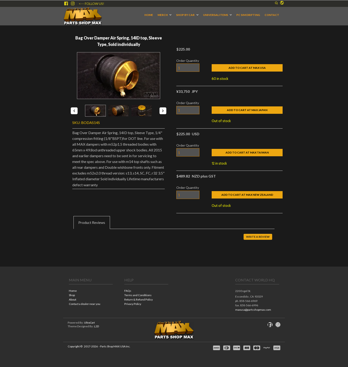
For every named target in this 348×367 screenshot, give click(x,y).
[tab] (91, 222)
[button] (276, 3)
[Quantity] (187, 67)
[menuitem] (148, 15)
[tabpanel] (174, 240)
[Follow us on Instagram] (73, 3)
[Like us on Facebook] (66, 3)
